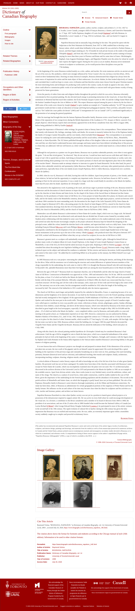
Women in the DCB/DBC (14, 175)
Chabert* (73, 105)
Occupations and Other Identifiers (13, 88)
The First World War (12, 167)
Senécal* (69, 125)
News (22, 3)
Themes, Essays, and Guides (16, 160)
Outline (6, 30)
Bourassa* (101, 135)
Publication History (11, 71)
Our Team (40, 3)
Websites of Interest (103, 606)
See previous (10, 151)
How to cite (9, 44)
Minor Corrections (10, 122)
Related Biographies (12, 61)
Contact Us (51, 3)
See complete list (12, 179)
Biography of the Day (12, 127)
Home (15, 3)
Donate (71, 3)
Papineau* (107, 33)
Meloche (59, 227)
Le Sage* (118, 245)
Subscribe (61, 3)
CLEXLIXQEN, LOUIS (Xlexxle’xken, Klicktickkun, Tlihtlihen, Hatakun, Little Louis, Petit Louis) (20, 138)
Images (7, 40)
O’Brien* (50, 406)
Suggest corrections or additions (70, 606)
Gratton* (90, 233)
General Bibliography (124, 440)
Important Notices (88, 606)
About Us (30, 3)
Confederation (10, 171)
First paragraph (11, 33)
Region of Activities (11, 100)
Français (7, 3)
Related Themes (10, 56)
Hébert (80, 227)
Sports (7, 163)
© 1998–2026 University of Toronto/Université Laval (114, 442)
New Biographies (10, 117)
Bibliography (9, 37)
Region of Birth (9, 95)
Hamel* (70, 54)
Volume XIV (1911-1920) (10, 8)
